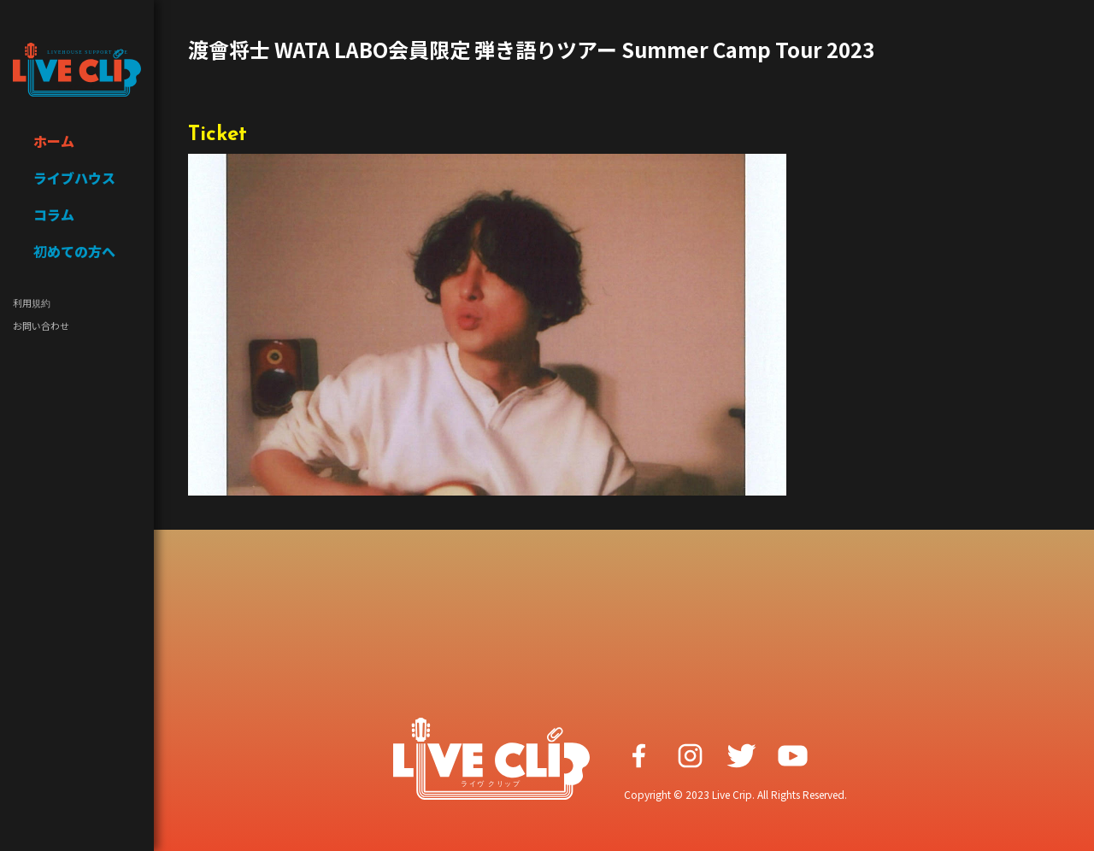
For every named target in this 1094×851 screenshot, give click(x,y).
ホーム (53, 141)
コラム (53, 214)
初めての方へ (74, 251)
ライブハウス (74, 177)
